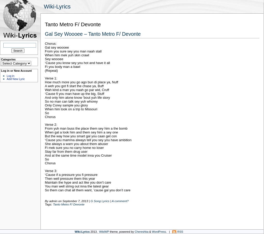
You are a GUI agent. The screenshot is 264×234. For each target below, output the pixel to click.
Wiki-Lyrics (57, 6)
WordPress (159, 231)
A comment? (120, 201)
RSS (180, 231)
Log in (10, 75)
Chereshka (141, 231)
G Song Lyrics (99, 201)
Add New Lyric (16, 78)
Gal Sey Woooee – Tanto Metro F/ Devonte (93, 34)
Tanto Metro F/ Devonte (68, 204)
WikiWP (104, 231)
